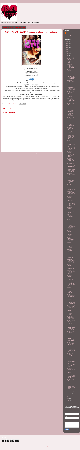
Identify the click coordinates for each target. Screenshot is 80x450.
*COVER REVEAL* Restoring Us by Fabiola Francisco (71, 290)
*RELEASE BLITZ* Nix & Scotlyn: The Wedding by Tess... (70, 136)
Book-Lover (69, 33)
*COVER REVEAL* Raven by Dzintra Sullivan (71, 142)
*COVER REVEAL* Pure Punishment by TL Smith (71, 349)
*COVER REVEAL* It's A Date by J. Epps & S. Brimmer (71, 148)
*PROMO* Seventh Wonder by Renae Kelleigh (71, 251)
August (69, 396)
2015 (67, 53)
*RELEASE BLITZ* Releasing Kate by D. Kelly (71, 198)
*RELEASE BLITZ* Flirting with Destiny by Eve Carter (71, 193)
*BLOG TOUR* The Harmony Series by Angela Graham (71, 381)
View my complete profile (70, 35)
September (69, 394)
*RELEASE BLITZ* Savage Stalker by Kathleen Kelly (71, 277)
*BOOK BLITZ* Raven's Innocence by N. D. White (70, 239)
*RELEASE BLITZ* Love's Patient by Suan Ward (71, 387)
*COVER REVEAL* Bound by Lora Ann (71, 71)
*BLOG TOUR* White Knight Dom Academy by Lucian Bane (71, 87)
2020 (67, 43)
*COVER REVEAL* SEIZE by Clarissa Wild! (70, 266)
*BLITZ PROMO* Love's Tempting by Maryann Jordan (71, 272)
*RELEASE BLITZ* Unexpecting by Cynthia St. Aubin (71, 154)
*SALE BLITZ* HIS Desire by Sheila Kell (71, 256)
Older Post (58, 150)
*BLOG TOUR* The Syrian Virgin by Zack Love (70, 60)
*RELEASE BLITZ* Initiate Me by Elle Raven (70, 82)
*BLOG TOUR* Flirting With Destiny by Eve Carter (71, 100)
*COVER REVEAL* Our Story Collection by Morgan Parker (71, 226)
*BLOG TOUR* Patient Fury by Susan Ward (71, 165)
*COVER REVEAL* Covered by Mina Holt (70, 216)
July (68, 398)
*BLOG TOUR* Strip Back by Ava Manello (70, 317)
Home (31, 150)
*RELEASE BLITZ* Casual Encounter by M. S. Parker (71, 327)
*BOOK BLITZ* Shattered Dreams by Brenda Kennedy (70, 94)
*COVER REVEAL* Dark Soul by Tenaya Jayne (71, 376)
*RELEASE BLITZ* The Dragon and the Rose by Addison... (71, 130)
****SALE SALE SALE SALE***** (70, 114)
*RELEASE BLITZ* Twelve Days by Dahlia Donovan (71, 204)
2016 (67, 51)
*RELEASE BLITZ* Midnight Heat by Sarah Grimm (71, 370)
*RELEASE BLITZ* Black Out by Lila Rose (70, 180)
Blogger (48, 446)
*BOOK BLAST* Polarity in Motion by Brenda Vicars (70, 355)
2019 (67, 45)
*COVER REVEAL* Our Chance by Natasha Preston (70, 245)
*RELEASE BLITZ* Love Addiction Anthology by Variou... (70, 210)
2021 (67, 41)
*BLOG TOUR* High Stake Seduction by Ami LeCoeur (70, 333)
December (69, 57)
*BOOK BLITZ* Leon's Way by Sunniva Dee (71, 119)
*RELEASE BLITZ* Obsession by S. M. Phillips (70, 338)
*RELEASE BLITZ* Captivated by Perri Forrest (70, 66)
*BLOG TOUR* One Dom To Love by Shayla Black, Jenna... (71, 77)
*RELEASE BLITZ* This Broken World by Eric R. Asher (71, 160)
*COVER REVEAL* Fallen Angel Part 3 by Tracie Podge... (71, 283)
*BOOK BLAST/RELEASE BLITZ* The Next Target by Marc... (71, 297)
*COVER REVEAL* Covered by (70, 221)
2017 (67, 49)
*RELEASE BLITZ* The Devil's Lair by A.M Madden (70, 109)
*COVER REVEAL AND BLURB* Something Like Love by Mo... (71, 307)
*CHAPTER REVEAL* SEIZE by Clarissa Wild (70, 123)
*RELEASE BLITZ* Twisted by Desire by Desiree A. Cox (71, 261)
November (69, 391)
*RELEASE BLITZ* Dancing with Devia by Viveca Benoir (71, 170)
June (68, 400)
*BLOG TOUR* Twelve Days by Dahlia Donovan (71, 105)
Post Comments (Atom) (34, 153)
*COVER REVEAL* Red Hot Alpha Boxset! (71, 312)
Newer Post (5, 150)
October (69, 393)
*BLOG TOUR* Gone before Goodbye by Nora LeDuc (70, 344)
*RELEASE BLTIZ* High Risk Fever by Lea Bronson (71, 302)
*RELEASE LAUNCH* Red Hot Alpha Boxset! (71, 175)
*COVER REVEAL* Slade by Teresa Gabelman (71, 365)
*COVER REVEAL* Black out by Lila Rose (71, 360)
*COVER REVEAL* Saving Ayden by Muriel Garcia (70, 233)
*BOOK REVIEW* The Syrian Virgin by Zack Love (71, 322)
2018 (67, 47)
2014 (67, 55)
